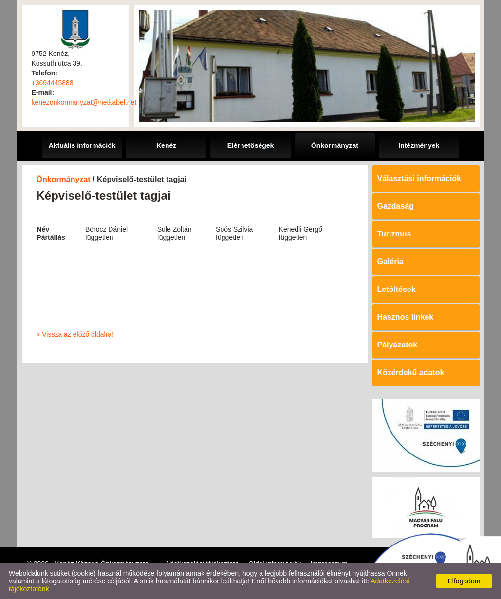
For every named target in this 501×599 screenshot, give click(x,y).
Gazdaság (395, 206)
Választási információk (419, 178)
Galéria (390, 261)
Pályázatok (397, 345)
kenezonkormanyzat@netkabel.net (84, 102)
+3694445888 (53, 83)
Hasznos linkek (405, 317)
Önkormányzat (64, 179)
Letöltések (396, 289)
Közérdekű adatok (411, 372)
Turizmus (394, 234)
